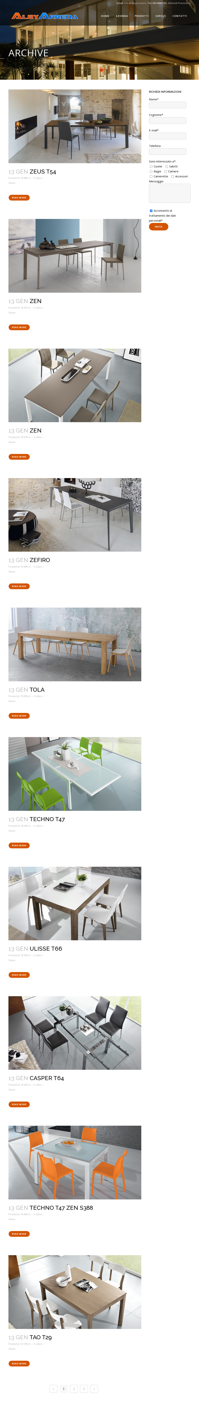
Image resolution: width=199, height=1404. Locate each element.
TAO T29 (41, 1337)
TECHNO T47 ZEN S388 (61, 1207)
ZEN (36, 301)
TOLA (37, 689)
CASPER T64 (47, 1078)
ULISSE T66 (46, 948)
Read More (19, 197)
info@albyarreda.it (135, 3)
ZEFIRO (40, 560)
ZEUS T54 (43, 171)
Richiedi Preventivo (179, 3)
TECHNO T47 (47, 819)
